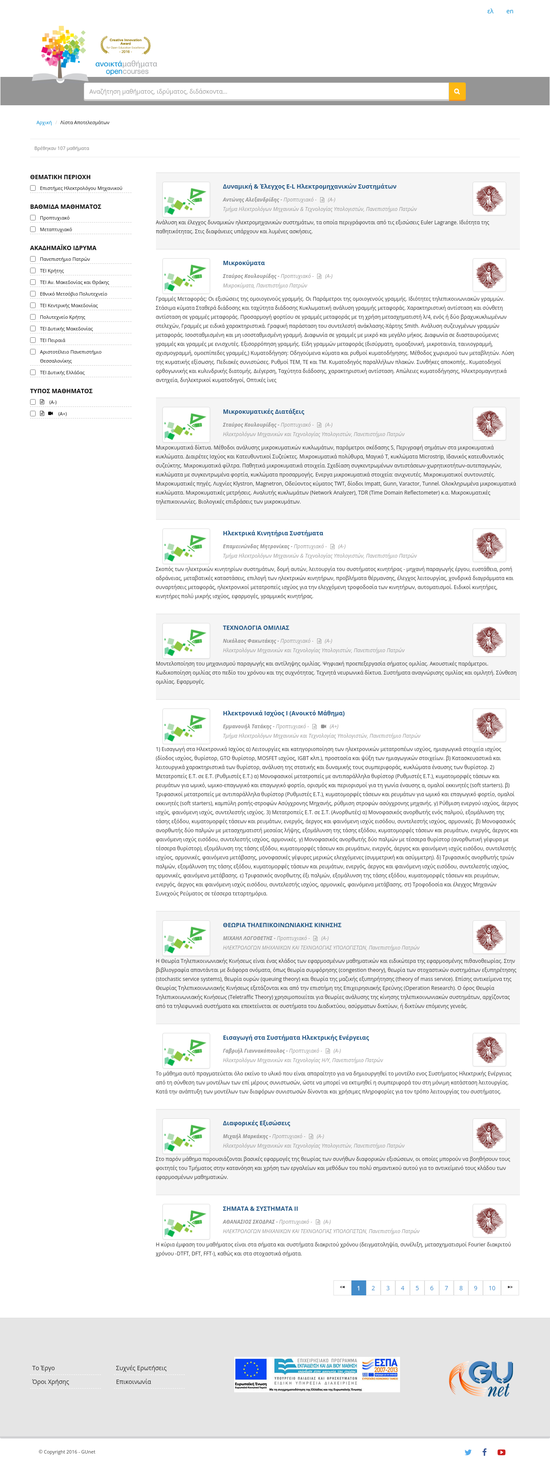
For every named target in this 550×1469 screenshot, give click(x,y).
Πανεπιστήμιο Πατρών (65, 259)
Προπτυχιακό (55, 217)
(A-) (48, 401)
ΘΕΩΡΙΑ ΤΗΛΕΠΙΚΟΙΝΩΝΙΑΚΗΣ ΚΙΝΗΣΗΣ (282, 925)
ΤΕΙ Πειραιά (52, 340)
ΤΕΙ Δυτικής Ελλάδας (62, 372)
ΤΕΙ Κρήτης (52, 270)
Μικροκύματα (244, 263)
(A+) (53, 413)
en (510, 11)
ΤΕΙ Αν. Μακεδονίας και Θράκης (74, 282)
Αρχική (44, 122)
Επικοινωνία (133, 1381)
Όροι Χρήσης (50, 1381)
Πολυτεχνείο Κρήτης (62, 317)
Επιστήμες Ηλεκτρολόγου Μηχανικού (81, 188)
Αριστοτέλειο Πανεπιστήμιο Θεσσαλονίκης (70, 356)
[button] (457, 91)
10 (492, 1288)
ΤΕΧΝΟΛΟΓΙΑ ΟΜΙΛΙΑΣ (256, 627)
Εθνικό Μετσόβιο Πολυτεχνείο (73, 293)
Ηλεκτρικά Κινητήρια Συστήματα (273, 533)
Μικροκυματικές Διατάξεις (263, 411)
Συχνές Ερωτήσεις (141, 1368)
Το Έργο (43, 1368)
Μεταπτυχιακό (56, 229)
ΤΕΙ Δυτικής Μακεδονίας (66, 328)
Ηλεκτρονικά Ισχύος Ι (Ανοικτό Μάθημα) (284, 713)
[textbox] (266, 91)
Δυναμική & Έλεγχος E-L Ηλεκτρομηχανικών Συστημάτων (310, 186)
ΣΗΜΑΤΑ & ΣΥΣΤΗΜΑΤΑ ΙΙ (260, 1208)
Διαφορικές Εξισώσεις (256, 1123)
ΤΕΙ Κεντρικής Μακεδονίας (69, 305)
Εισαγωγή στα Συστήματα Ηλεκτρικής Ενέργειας (296, 1037)
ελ (490, 11)
